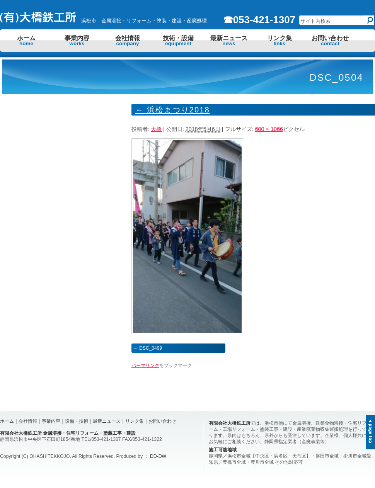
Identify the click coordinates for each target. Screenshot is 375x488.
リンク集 (279, 40)
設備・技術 (76, 421)
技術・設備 (178, 40)
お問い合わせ (330, 40)
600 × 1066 (269, 129)
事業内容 (77, 40)
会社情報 (127, 40)
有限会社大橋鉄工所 (230, 423)
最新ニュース (229, 40)
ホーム (26, 40)
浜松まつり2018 (172, 109)
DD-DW (158, 456)
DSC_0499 (150, 348)
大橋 (156, 129)
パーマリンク (145, 365)
